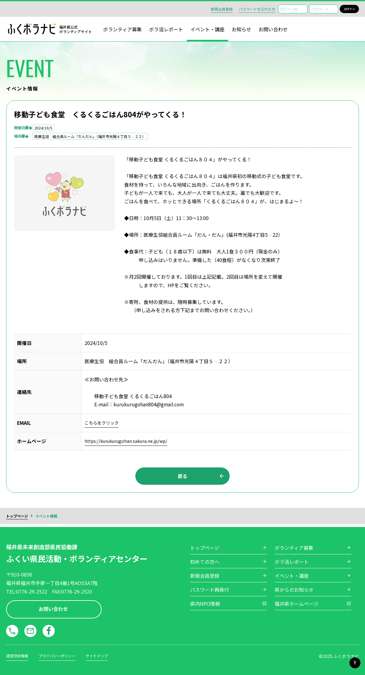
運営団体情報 (19, 656)
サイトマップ (108, 656)
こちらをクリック (104, 422)
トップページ (17, 518)
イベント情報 (46, 518)
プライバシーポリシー (63, 656)
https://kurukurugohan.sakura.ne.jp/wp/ (129, 441)
